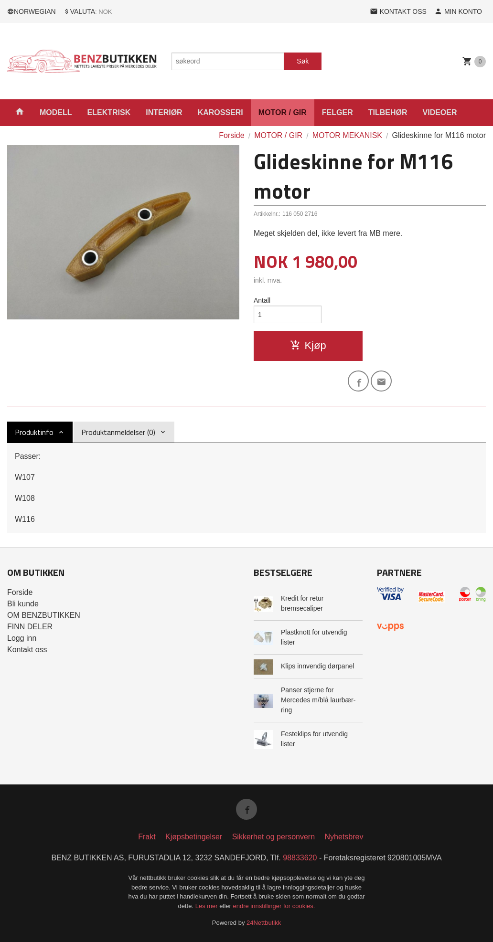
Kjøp (308, 345)
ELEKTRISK (109, 112)
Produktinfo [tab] (34, 432)
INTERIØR (164, 112)
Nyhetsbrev (344, 837)
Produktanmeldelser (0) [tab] (118, 432)
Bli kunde (23, 604)
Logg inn (21, 638)
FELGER (337, 112)
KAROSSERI (220, 112)
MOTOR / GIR (282, 112)
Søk (303, 61)
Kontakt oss (27, 650)
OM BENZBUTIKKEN (43, 615)
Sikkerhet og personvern (273, 837)
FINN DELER (30, 627)
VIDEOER (440, 112)
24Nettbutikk (263, 922)
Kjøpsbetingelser (193, 837)
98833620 (300, 858)
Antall (262, 300)
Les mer (207, 906)
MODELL (56, 112)
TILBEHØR (387, 112)
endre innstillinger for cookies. (274, 906)
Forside (231, 135)
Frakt (146, 837)
